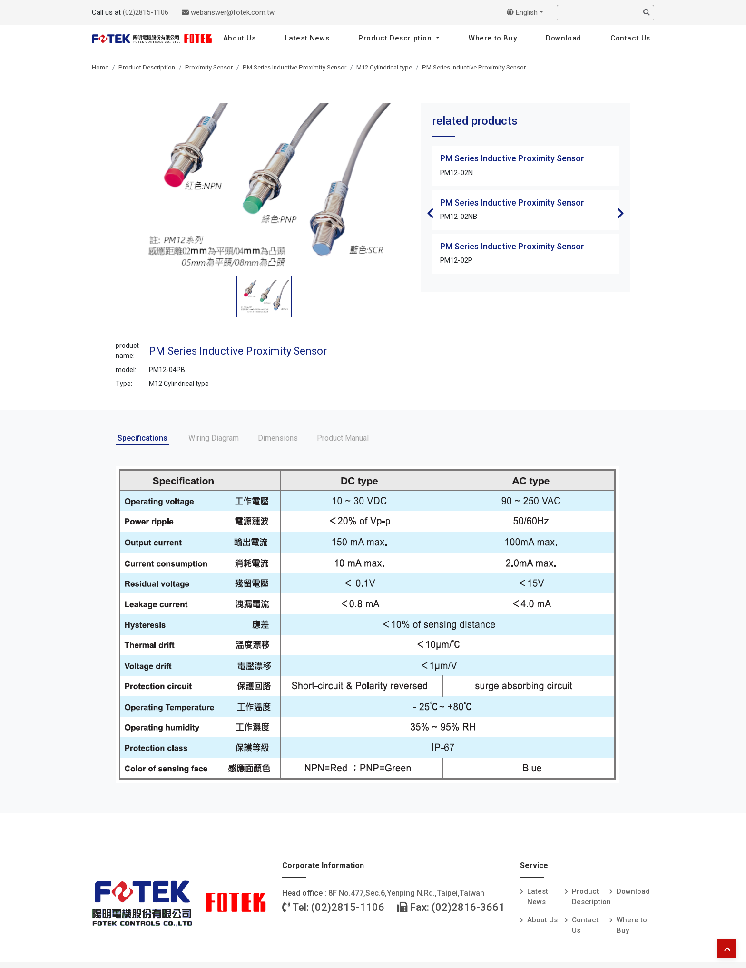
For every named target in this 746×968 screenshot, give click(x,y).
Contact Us (630, 38)
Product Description (396, 38)
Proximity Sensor (209, 67)
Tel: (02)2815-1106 (333, 907)
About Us (239, 38)
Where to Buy (493, 38)
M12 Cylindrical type (384, 67)
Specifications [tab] (142, 438)
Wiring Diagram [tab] (213, 438)
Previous (430, 213)
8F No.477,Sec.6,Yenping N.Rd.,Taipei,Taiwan (406, 893)
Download (563, 38)
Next (621, 213)
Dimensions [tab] (278, 438)
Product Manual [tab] (343, 438)
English (522, 12)
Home (100, 67)
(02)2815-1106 (145, 12)
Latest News (307, 38)
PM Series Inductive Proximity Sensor (294, 67)
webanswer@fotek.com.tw (228, 12)
